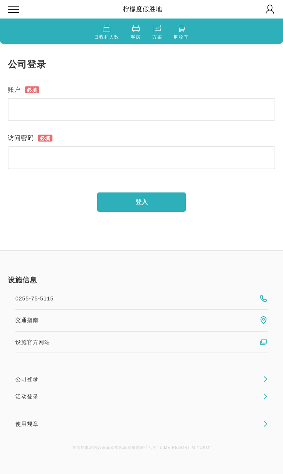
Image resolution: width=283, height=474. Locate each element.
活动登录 (141, 396)
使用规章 (141, 424)
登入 (141, 202)
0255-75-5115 (141, 298)
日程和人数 (106, 32)
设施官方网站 (141, 342)
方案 (157, 32)
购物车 (181, 32)
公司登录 (141, 379)
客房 (136, 32)
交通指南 (141, 320)
